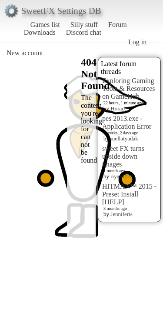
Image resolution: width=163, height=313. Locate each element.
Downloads (40, 32)
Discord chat (83, 32)
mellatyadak (124, 138)
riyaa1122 (121, 176)
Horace (118, 108)
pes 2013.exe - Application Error (126, 122)
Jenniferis (121, 214)
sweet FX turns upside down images (123, 156)
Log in (137, 42)
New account (25, 53)
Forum (117, 24)
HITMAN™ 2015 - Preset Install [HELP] (129, 194)
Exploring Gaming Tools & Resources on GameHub (128, 88)
